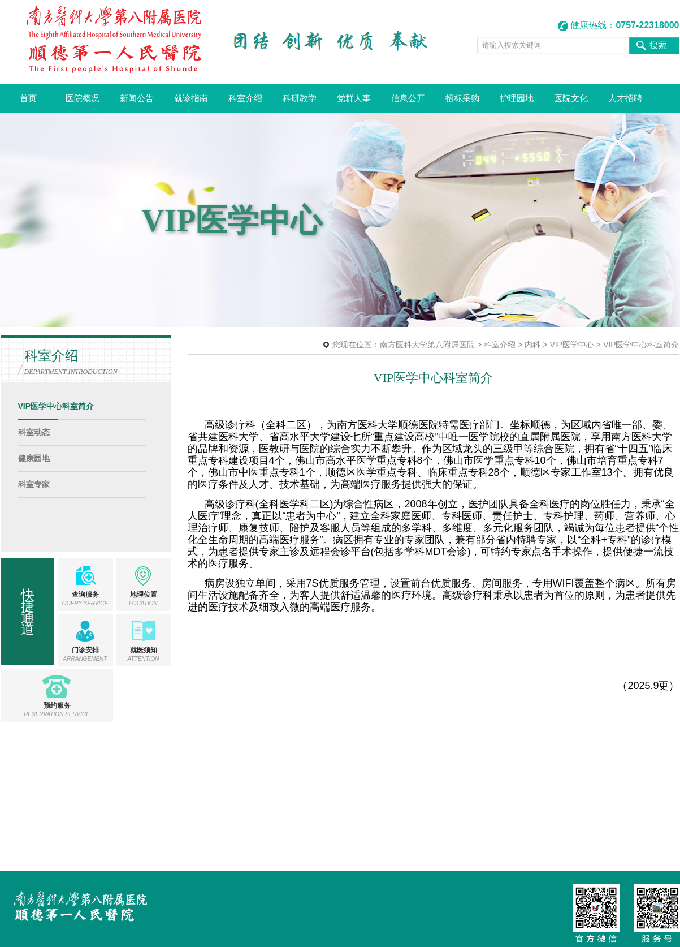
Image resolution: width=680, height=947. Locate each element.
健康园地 (34, 458)
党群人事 (354, 98)
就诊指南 (191, 98)
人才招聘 (625, 98)
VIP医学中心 (571, 344)
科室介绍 (245, 98)
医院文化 (571, 98)
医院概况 (82, 98)
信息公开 (408, 98)
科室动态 (34, 432)
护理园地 (517, 98)
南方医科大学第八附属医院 (427, 344)
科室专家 (34, 484)
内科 (532, 344)
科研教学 (300, 98)
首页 (28, 98)
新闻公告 (137, 98)
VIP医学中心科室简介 (56, 406)
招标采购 (462, 98)
